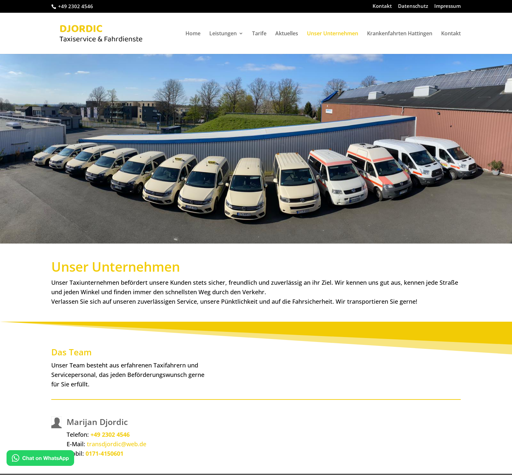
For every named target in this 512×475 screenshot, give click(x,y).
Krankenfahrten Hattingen (399, 34)
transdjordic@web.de (116, 444)
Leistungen (223, 34)
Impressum (447, 6)
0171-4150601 (104, 453)
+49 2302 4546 (110, 434)
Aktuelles (286, 34)
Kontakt (382, 6)
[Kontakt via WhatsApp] (40, 459)
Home (192, 34)
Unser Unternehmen (332, 34)
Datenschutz (413, 6)
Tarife (259, 34)
